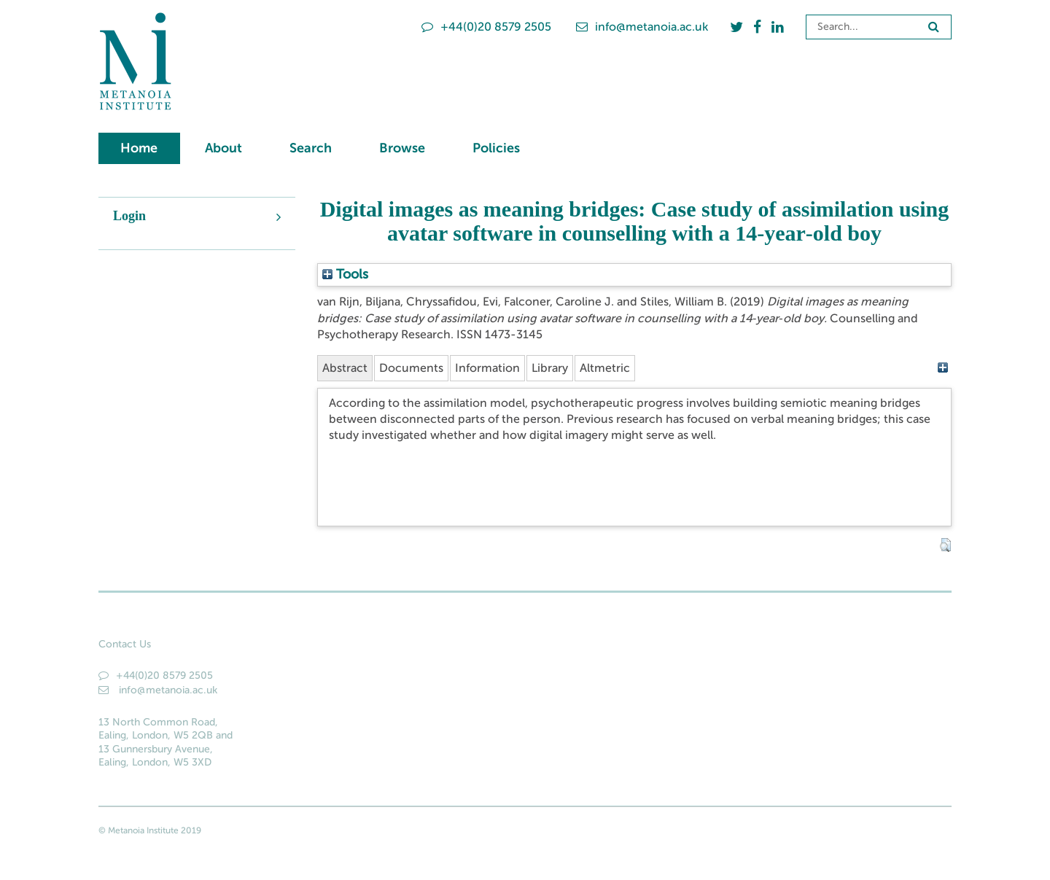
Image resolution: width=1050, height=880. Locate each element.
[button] (945, 545)
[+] (942, 367)
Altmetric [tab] (605, 368)
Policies (496, 148)
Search (310, 148)
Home (139, 148)
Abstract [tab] (345, 368)
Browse (402, 148)
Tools (345, 274)
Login (129, 216)
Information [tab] (487, 368)
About (223, 148)
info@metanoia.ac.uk (642, 26)
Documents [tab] (411, 368)
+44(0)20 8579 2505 (486, 26)
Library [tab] (550, 368)
